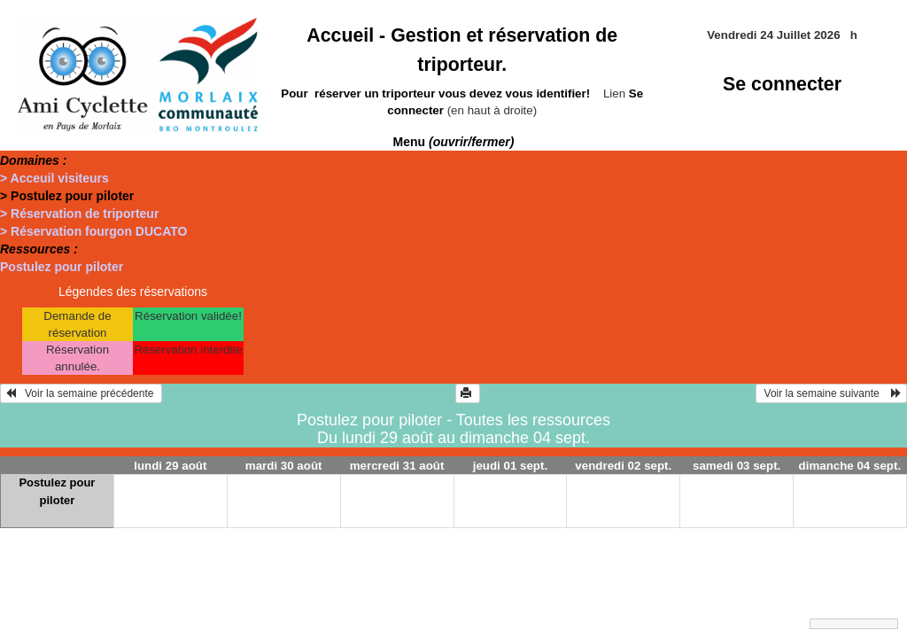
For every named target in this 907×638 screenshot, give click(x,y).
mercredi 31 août (397, 465)
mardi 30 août (283, 465)
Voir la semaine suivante (831, 393)
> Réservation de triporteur (79, 213)
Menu (454, 142)
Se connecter (782, 84)
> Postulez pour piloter (67, 196)
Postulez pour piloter (61, 267)
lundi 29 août (170, 465)
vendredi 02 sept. (623, 465)
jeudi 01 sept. (510, 465)
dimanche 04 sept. (850, 465)
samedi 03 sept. (736, 465)
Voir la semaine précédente (81, 393)
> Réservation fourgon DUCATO (93, 231)
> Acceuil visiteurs (54, 178)
